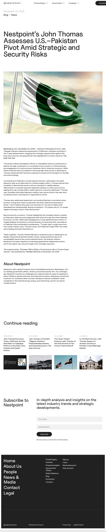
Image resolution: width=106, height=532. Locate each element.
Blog (47, 476)
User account (68, 468)
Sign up (66, 459)
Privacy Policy (67, 525)
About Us (12, 466)
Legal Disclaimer (78, 525)
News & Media (11, 479)
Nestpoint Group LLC (37, 525)
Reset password (69, 465)
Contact (12, 487)
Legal (9, 493)
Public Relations (52, 473)
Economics (50, 479)
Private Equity (51, 459)
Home (9, 460)
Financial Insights (53, 465)
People (10, 471)
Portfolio (49, 462)
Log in (65, 462)
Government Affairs (51, 469)
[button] (41, 3)
